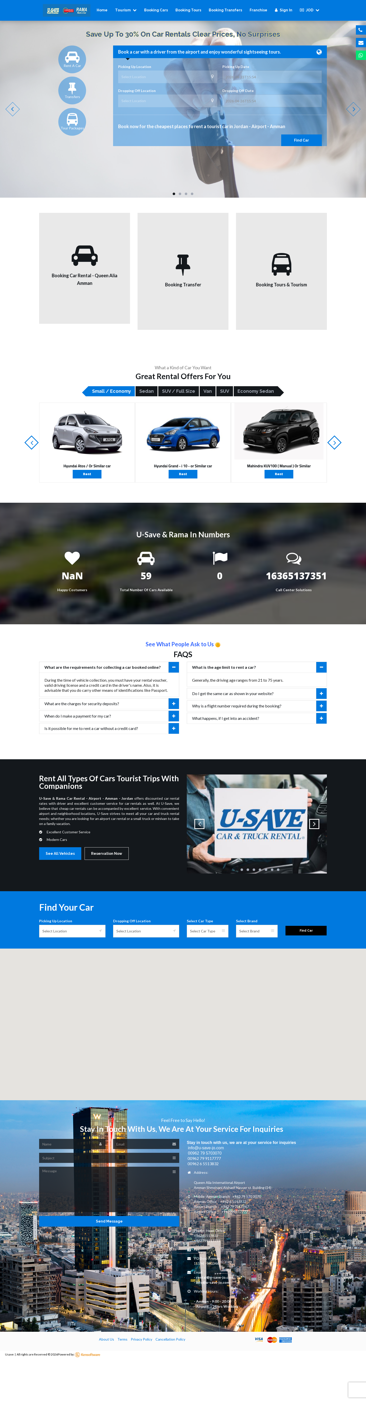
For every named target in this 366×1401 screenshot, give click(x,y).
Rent (87, 474)
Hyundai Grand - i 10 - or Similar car (183, 466)
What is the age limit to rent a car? (259, 667)
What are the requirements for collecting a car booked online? (111, 667)
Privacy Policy (141, 1339)
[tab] (109, 667)
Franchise (258, 10)
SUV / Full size (178, 391)
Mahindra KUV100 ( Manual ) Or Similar (279, 466)
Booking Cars (156, 10)
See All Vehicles (60, 854)
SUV (224, 391)
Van (207, 391)
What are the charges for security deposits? (111, 703)
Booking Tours (188, 10)
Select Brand (246, 921)
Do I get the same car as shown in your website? (259, 693)
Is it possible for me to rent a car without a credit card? (111, 728)
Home (102, 10)
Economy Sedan (256, 391)
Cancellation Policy (170, 1339)
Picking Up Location (134, 66)
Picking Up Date (235, 66)
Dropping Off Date (238, 90)
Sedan (146, 391)
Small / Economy (111, 391)
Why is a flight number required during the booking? (259, 706)
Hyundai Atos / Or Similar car (87, 466)
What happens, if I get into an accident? (259, 718)
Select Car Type (200, 921)
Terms (122, 1339)
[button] (183, 1019)
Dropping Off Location (137, 90)
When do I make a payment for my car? (111, 716)
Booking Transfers (225, 10)
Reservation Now (106, 854)
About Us (106, 1339)
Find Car (301, 140)
